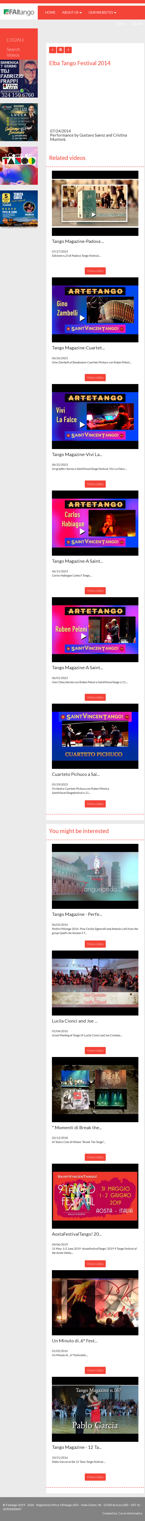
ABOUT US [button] (72, 12)
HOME (51, 12)
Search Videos (13, 52)
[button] (95, 203)
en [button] (121, 24)
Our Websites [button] (102, 12)
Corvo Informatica (130, 1513)
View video (95, 271)
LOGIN (137, 24)
